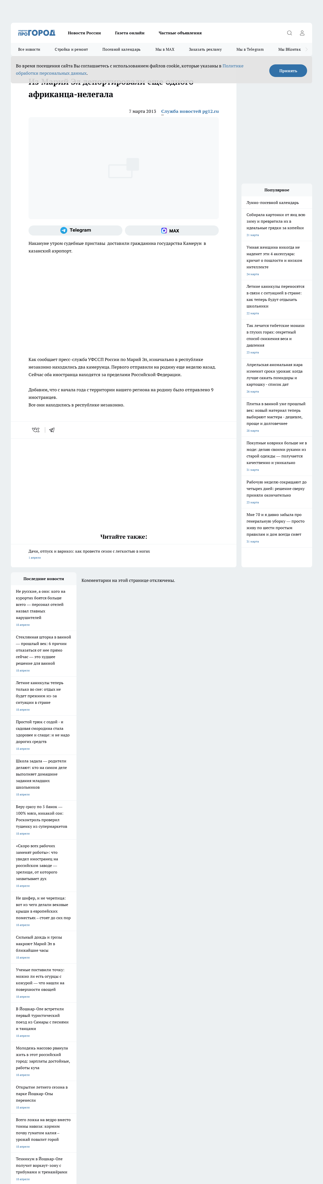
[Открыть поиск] (289, 33)
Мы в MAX (164, 49)
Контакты (81, 1020)
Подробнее (167, 1103)
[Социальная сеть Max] (172, 230)
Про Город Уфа (151, 984)
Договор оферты (23, 1014)
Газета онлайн (130, 32)
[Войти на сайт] (302, 33)
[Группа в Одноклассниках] (244, 986)
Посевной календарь (121, 49)
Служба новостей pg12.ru (190, 111)
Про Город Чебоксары (26, 978)
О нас (15, 1020)
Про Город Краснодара (113, 995)
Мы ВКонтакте (291, 49)
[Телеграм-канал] (75, 230)
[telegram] (53, 429)
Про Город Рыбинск (111, 984)
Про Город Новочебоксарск (73, 978)
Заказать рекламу (205, 49)
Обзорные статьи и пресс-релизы (162, 1014)
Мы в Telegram (250, 49)
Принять (288, 70)
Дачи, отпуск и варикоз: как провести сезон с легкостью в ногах (124, 555)
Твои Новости (21, 984)
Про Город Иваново (198, 978)
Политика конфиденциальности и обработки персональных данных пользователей (70, 1111)
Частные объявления (180, 32)
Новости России (84, 32)
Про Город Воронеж (155, 978)
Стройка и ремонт (71, 49)
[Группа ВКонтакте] (231, 986)
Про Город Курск (66, 984)
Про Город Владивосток (71, 995)
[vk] (36, 429)
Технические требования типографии (100, 1014)
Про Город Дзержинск (26, 995)
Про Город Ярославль (112, 978)
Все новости (29, 49)
